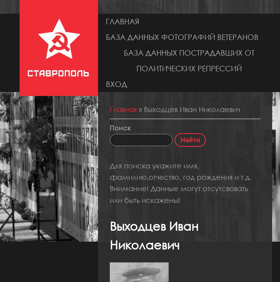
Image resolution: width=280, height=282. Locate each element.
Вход (116, 84)
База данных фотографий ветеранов (182, 37)
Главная (122, 21)
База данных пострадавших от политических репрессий (189, 60)
